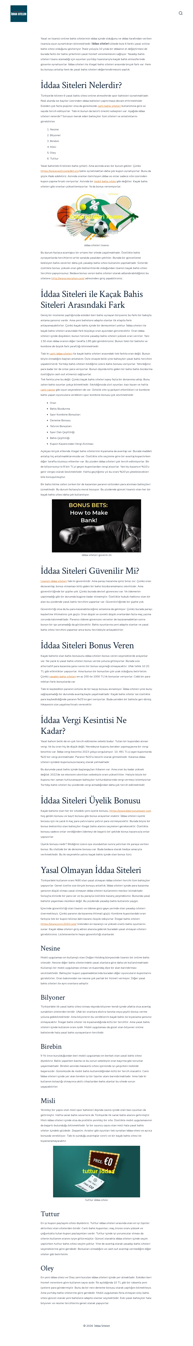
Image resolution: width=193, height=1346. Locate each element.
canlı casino (48, 390)
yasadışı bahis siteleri (62, 676)
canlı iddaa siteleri (61, 354)
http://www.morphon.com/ (68, 278)
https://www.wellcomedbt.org (60, 171)
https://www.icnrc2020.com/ (59, 924)
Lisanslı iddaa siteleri (54, 581)
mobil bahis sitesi (105, 181)
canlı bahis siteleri (109, 106)
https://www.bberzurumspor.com (130, 811)
